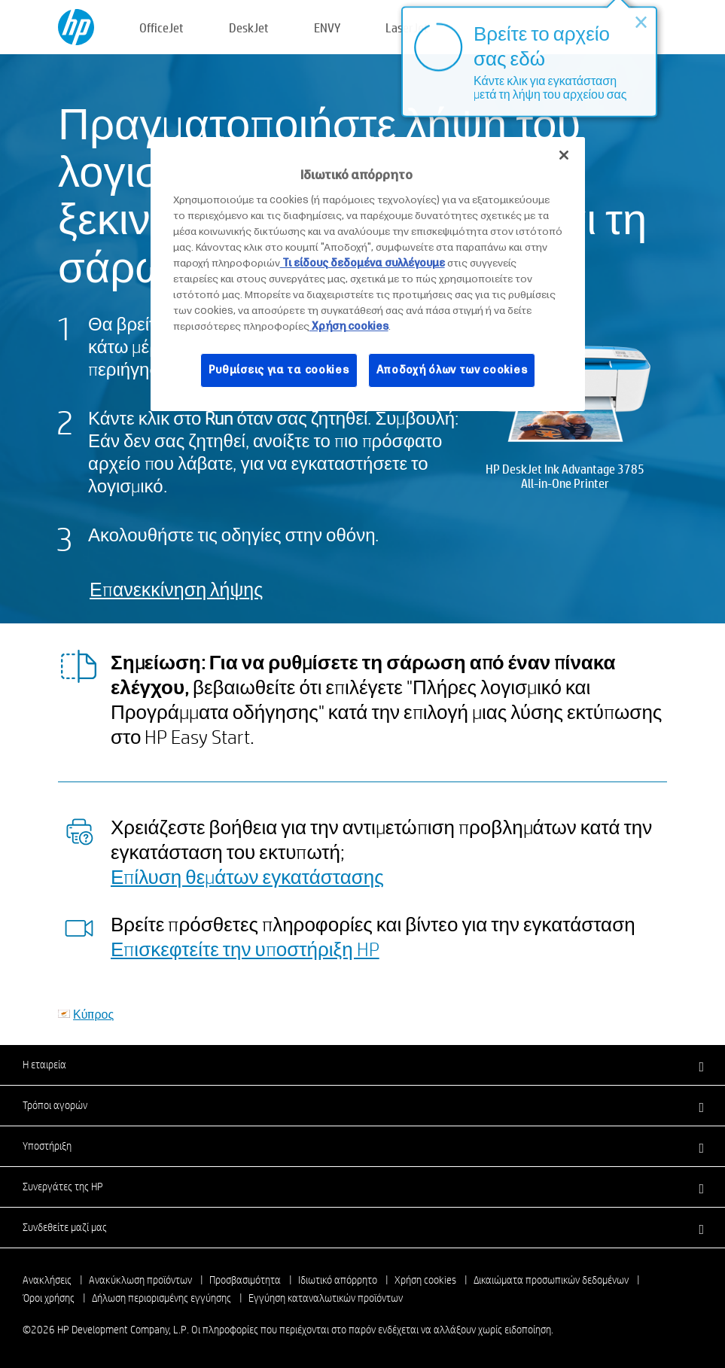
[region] (368, 274)
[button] (362, 1064)
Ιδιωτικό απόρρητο (337, 1280)
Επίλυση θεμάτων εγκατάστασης (247, 876)
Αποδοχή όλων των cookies (452, 370)
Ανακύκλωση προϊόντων (140, 1280)
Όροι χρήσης (49, 1298)
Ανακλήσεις (47, 1280)
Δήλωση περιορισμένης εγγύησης (161, 1298)
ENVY (327, 27)
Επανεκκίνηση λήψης (176, 589)
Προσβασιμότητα (245, 1280)
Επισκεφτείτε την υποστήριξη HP (245, 949)
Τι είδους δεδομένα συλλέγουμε (362, 263)
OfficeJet (161, 27)
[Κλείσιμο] (563, 155)
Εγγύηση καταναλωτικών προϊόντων (325, 1298)
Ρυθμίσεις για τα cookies (279, 370)
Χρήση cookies (425, 1280)
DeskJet (249, 27)
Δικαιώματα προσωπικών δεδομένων (551, 1280)
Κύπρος (93, 1013)
